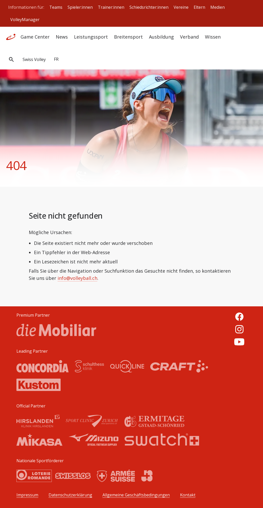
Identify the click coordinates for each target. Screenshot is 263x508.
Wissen (213, 37)
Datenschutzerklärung (70, 495)
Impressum (27, 495)
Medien (217, 7)
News (62, 37)
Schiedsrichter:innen (148, 7)
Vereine (181, 7)
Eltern (199, 7)
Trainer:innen (111, 7)
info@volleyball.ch (77, 278)
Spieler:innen (80, 7)
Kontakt (187, 495)
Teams (55, 7)
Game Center (35, 37)
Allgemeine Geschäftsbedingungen (136, 495)
